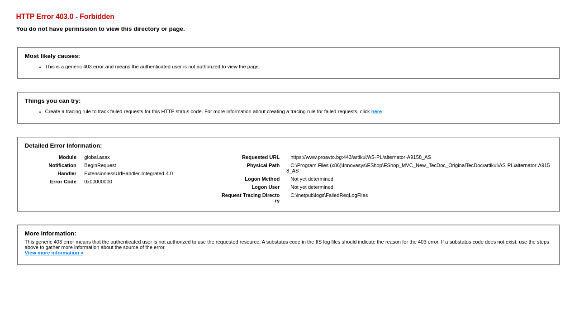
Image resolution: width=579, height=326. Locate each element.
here (376, 111)
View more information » (54, 252)
